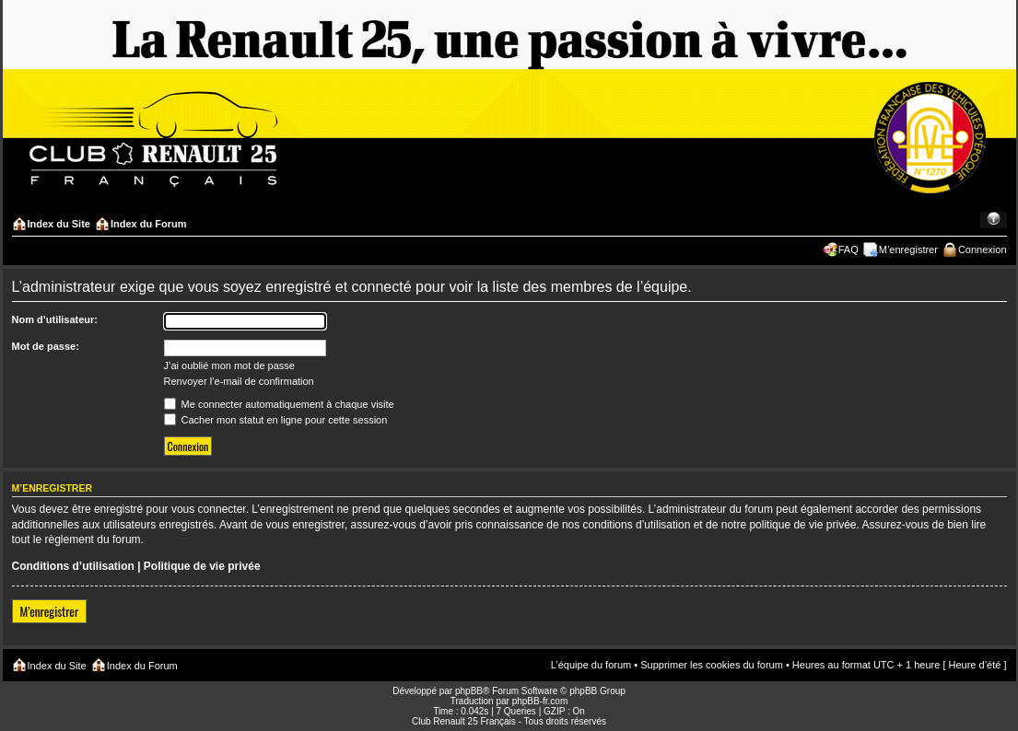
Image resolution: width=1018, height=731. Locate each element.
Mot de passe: (45, 346)
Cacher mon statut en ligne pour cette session (276, 419)
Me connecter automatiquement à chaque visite (279, 404)
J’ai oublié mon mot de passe (229, 365)
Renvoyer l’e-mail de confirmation (239, 381)
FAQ (848, 249)
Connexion (982, 249)
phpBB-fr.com (540, 701)
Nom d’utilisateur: (55, 319)
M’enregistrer (908, 249)
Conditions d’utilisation (73, 566)
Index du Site (59, 223)
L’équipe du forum (591, 664)
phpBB (469, 691)
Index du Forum (149, 223)
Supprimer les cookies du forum (711, 664)
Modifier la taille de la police (993, 220)
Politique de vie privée (202, 566)
